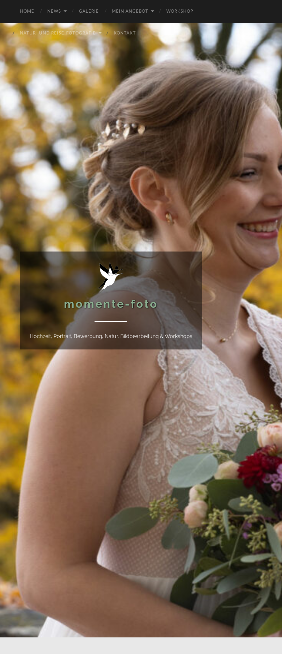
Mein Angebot (130, 11)
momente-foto (111, 303)
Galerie (89, 11)
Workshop (179, 11)
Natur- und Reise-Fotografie (58, 33)
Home (27, 11)
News (54, 11)
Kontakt (125, 33)
